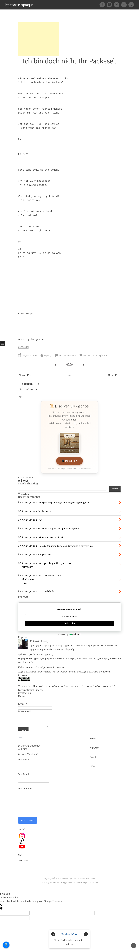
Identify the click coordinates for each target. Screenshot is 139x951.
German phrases (100, 355)
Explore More (69, 934)
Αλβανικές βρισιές (39, 639)
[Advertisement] (38, 39)
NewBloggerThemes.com (87, 880)
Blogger (91, 876)
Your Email (23, 771)
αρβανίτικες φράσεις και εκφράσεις (35, 652)
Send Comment (28, 817)
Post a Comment (29, 389)
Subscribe (69, 622)
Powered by (69, 633)
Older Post (114, 375)
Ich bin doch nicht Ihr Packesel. (69, 61)
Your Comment (25, 786)
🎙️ (6, 945)
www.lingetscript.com (31, 339)
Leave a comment (67, 355)
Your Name (23, 757)
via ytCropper (26, 313)
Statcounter (23, 858)
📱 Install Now (69, 461)
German (87, 355)
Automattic (54, 880)
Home (70, 375)
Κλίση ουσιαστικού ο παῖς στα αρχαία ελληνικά (41, 665)
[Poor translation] (1, 904)
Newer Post (25, 375)
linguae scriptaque (19, 5)
